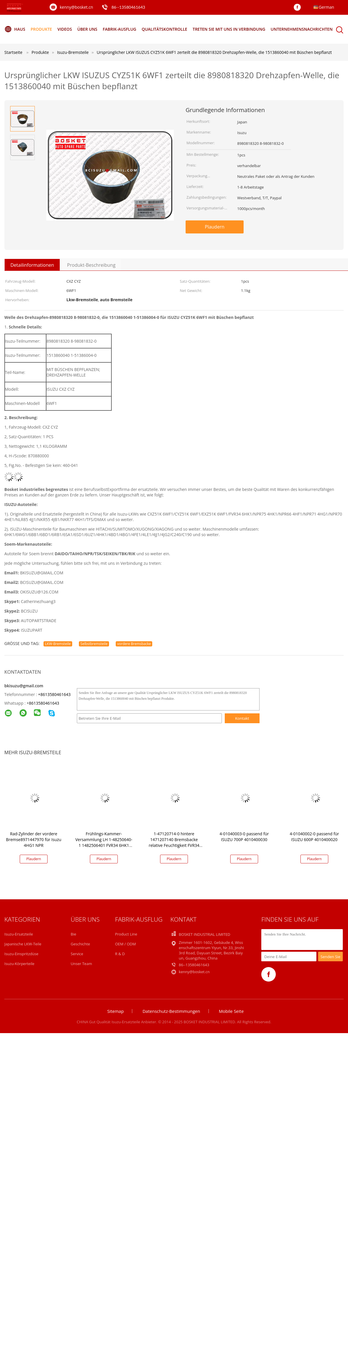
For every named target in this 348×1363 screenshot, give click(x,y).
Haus (14, 29)
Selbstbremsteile (93, 643)
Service (77, 953)
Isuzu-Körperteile (19, 963)
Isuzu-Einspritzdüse (21, 953)
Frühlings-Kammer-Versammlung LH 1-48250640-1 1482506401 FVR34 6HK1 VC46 (104, 842)
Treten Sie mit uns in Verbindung (229, 29)
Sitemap (115, 1011)
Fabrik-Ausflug (119, 29)
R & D (120, 953)
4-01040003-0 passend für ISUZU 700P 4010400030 (244, 836)
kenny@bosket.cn (76, 7)
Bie (73, 934)
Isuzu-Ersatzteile (18, 934)
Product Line (126, 934)
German (326, 7)
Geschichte (80, 944)
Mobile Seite (231, 1011)
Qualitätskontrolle (164, 29)
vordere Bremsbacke (134, 643)
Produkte (41, 29)
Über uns (87, 29)
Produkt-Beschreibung (91, 265)
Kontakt (242, 718)
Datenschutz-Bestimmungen (171, 1011)
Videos (64, 29)
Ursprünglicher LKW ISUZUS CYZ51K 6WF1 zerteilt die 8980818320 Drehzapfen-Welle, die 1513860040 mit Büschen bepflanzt (214, 52)
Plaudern (214, 227)
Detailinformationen (32, 265)
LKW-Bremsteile (58, 643)
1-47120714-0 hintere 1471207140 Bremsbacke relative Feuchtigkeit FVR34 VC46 (174, 842)
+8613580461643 (54, 694)
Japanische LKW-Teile (22, 944)
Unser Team (81, 963)
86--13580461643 (128, 7)
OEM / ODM (125, 944)
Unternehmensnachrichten (302, 29)
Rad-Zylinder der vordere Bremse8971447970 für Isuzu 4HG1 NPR (33, 839)
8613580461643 (44, 703)
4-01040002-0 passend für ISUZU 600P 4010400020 (314, 836)
